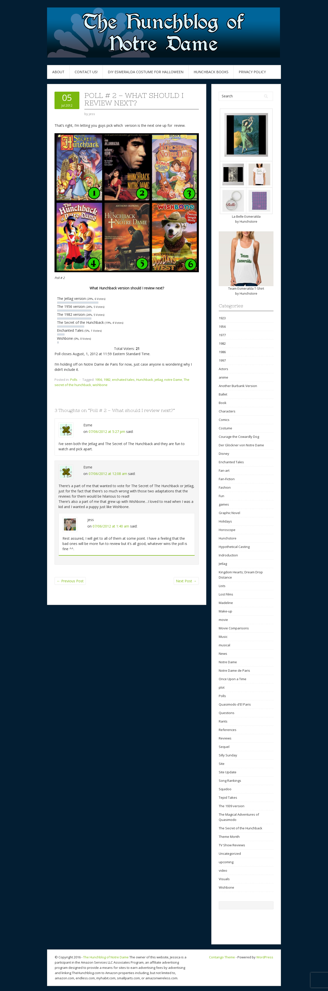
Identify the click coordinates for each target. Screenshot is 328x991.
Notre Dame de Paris (234, 670)
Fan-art (224, 470)
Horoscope (227, 530)
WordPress (264, 957)
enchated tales (123, 379)
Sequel (224, 746)
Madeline (226, 602)
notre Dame (173, 379)
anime (223, 377)
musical (224, 645)
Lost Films (226, 594)
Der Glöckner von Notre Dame (241, 445)
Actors (223, 369)
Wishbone (226, 887)
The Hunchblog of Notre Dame (106, 957)
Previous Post (70, 581)
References (227, 729)
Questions (226, 713)
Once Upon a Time (232, 679)
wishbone (100, 385)
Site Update (227, 772)
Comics (224, 419)
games (224, 504)
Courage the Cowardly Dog (239, 436)
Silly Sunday (228, 755)
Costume (225, 428)
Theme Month (229, 836)
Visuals (224, 879)
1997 (222, 360)
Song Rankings (230, 780)
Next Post (186, 581)
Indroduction (228, 555)
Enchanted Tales (231, 462)
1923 (222, 318)
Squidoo (225, 789)
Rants (223, 721)
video (223, 870)
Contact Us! (86, 71)
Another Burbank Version (238, 386)
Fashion (225, 487)
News (223, 653)
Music (223, 636)
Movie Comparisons (234, 628)
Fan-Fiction (227, 479)
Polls (73, 379)
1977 (222, 335)
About (58, 71)
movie (223, 619)
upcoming (226, 862)
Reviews (225, 738)
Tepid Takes (228, 797)
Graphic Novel (229, 513)
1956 (98, 379)
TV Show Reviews (232, 845)
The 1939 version (231, 806)
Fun (221, 496)
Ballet (223, 394)
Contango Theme (222, 957)
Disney (224, 453)
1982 (107, 379)
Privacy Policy (252, 71)
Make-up (225, 611)
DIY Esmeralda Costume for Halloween (145, 71)
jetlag (159, 379)
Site (221, 763)
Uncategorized (230, 853)
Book (222, 402)
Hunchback (144, 379)
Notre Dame (228, 662)
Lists (222, 586)
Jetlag (223, 563)
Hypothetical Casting (234, 546)
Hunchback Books (211, 71)
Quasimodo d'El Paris (235, 704)
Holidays (225, 521)
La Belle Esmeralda (246, 216)
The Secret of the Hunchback (240, 828)
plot (221, 687)
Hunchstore (248, 221)
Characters (227, 411)
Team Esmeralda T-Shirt (246, 288)
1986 (222, 352)
